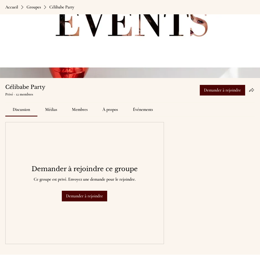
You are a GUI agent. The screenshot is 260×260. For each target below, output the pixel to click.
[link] (21, 109)
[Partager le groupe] (251, 90)
